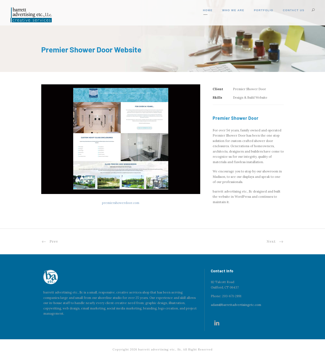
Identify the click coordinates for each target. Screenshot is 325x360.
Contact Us (293, 10)
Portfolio (263, 10)
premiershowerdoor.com (120, 203)
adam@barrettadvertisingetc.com (236, 305)
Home (208, 10)
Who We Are (233, 10)
